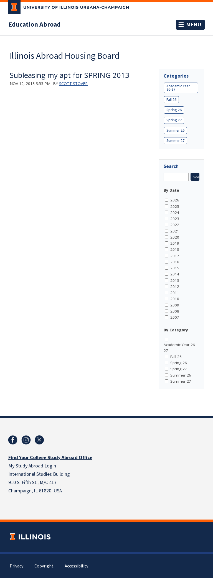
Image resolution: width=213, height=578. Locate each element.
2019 (174, 243)
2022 (174, 224)
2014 (174, 274)
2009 (174, 305)
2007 (174, 317)
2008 (174, 311)
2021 (174, 231)
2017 (174, 255)
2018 (174, 249)
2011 (174, 292)
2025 (174, 206)
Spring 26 (174, 110)
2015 (174, 267)
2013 (174, 280)
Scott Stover (73, 83)
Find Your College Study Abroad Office (50, 457)
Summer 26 (175, 130)
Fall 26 (171, 99)
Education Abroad (34, 25)
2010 (174, 298)
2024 (174, 212)
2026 (174, 200)
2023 (174, 218)
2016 (174, 261)
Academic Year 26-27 (178, 88)
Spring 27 (174, 120)
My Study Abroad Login (32, 465)
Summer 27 (175, 140)
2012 (174, 286)
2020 (174, 237)
